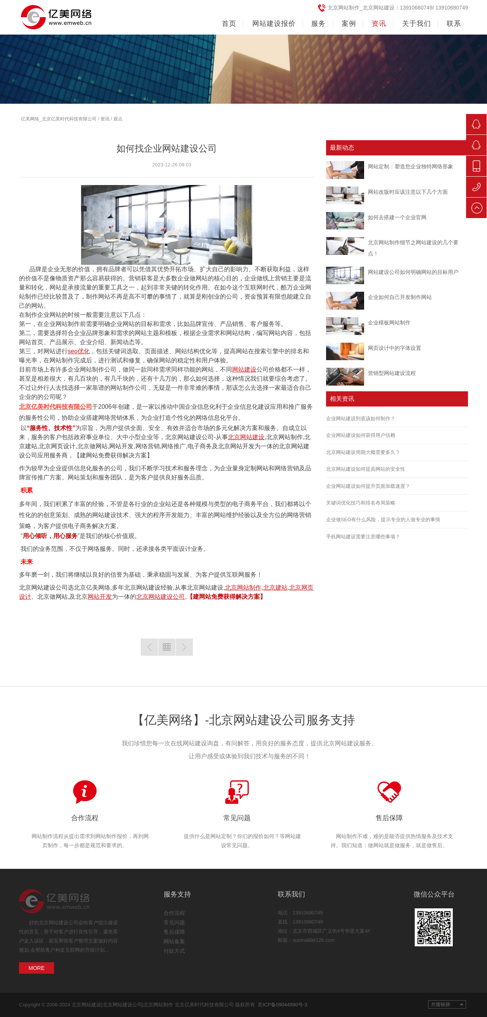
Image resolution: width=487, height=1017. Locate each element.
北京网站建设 (246, 437)
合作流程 (85, 818)
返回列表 (166, 647)
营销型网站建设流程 (392, 373)
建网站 (89, 455)
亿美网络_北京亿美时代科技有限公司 (59, 119)
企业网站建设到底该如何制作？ (360, 418)
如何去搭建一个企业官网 (397, 217)
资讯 (105, 119)
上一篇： (149, 647)
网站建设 (244, 369)
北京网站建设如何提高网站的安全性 (365, 469)
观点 (118, 119)
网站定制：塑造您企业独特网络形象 (410, 166)
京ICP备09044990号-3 (281, 1005)
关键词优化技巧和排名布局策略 (360, 503)
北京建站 (275, 587)
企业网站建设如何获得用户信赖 (360, 435)
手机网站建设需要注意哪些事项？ (363, 536)
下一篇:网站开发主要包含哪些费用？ (184, 647)
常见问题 (237, 818)
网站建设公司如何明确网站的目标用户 (413, 272)
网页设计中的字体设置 (394, 348)
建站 (31, 446)
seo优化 (79, 351)
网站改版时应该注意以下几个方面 (408, 192)
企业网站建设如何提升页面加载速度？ (368, 486)
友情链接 (447, 1004)
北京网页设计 (57, 446)
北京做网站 (52, 596)
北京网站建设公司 (189, 437)
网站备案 (174, 941)
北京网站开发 (236, 446)
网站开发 (121, 446)
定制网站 (256, 468)
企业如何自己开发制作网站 (400, 297)
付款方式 (174, 951)
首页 (229, 23)
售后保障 (389, 818)
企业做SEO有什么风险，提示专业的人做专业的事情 (383, 519)
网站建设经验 (154, 587)
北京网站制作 (284, 437)
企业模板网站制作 (389, 322)
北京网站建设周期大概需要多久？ (363, 452)
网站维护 (226, 515)
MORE (37, 968)
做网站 (98, 446)
